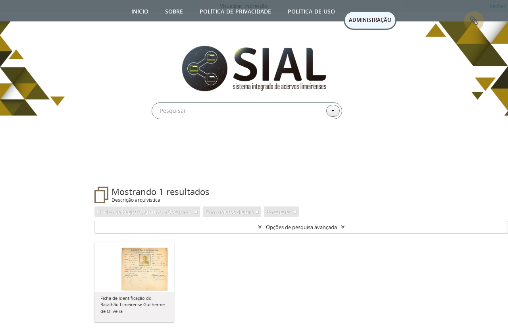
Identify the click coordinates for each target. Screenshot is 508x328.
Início (139, 10)
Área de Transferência (474, 21)
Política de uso (311, 10)
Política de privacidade (235, 10)
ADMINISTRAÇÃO (370, 19)
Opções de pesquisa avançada (301, 227)
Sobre (174, 10)
